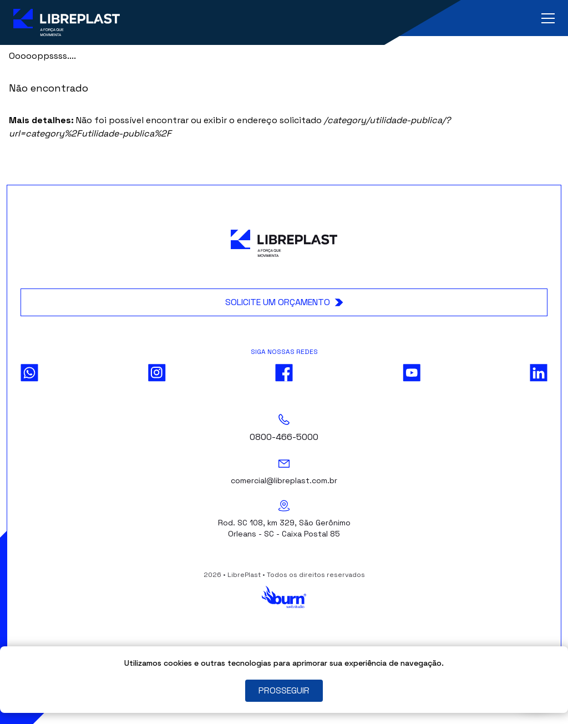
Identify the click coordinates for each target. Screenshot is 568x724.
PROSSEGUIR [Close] (284, 690)
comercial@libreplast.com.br (284, 480)
